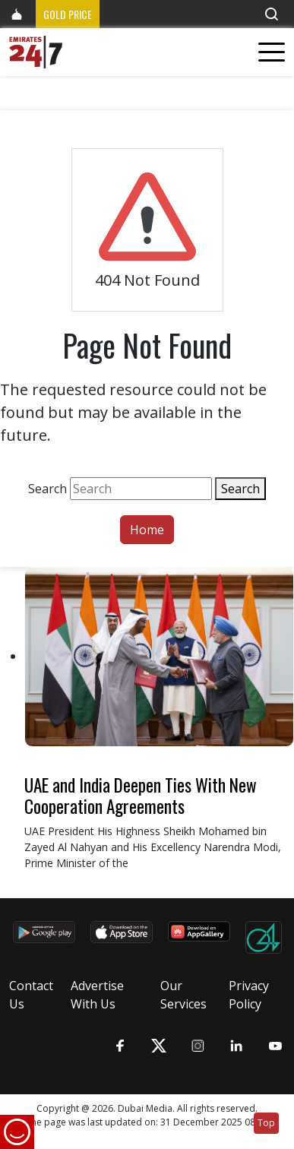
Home (147, 529)
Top (266, 1122)
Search (47, 488)
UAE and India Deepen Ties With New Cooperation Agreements (140, 795)
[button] (271, 14)
